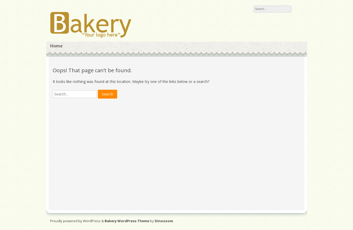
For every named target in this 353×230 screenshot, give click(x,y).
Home (56, 46)
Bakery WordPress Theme (127, 221)
